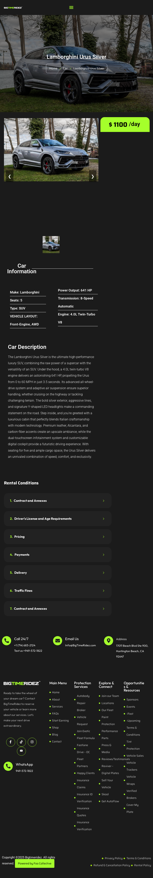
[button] (71, 7)
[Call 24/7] (6, 640)
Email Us (72, 639)
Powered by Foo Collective (34, 863)
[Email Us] (57, 640)
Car (65, 68)
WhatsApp (24, 764)
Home (53, 68)
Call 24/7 (21, 639)
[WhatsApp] (8, 766)
